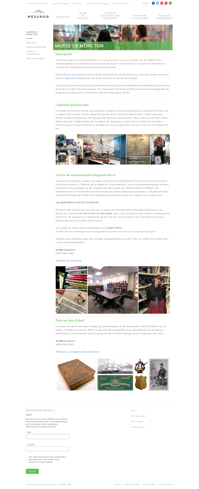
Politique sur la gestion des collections (78, 351)
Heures (134, 410)
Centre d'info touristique (97, 3)
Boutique (77, 3)
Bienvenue (63, 17)
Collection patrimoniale (37, 47)
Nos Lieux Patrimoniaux (164, 16)
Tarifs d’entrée (137, 421)
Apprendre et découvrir (140, 16)
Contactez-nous (120, 3)
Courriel (30, 444)
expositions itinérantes (139, 85)
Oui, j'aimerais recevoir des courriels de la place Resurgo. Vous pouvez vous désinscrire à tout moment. (48, 459)
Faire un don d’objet (35, 58)
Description (31, 42)
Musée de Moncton (82, 15)
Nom (29, 432)
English (145, 3)
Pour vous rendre (138, 416)
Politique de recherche (69, 260)
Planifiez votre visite (37, 3)
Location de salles (60, 3)
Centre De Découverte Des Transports (110, 15)
